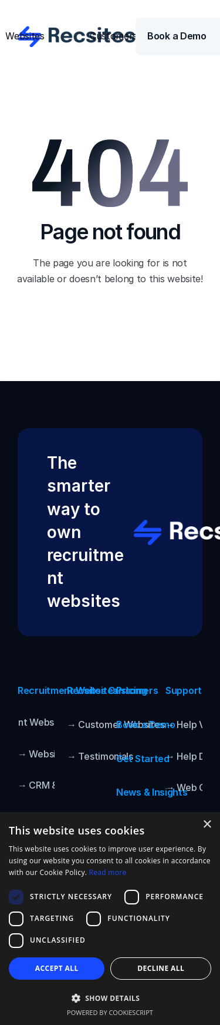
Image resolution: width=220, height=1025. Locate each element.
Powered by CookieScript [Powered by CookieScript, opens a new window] (110, 1012)
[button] (110, 997)
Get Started (143, 758)
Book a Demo (145, 724)
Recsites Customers (112, 690)
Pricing (131, 690)
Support (183, 690)
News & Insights (152, 792)
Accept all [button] (57, 968)
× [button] (206, 824)
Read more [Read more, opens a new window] (108, 872)
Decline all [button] (160, 968)
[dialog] (110, 918)
